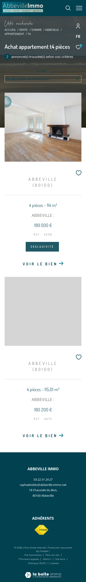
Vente (23, 30)
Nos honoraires (33, 554)
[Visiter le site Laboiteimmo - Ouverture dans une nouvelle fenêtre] (43, 572)
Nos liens (60, 559)
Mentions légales (29, 559)
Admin (47, 559)
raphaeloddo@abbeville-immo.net (43, 485)
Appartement (14, 34)
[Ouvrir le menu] (79, 8)
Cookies (54, 563)
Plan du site (52, 554)
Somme (36, 30)
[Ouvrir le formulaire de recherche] (68, 8)
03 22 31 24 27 (43, 479)
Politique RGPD (37, 563)
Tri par (41, 70)
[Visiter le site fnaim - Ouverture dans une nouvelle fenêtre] (41, 530)
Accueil (10, 30)
